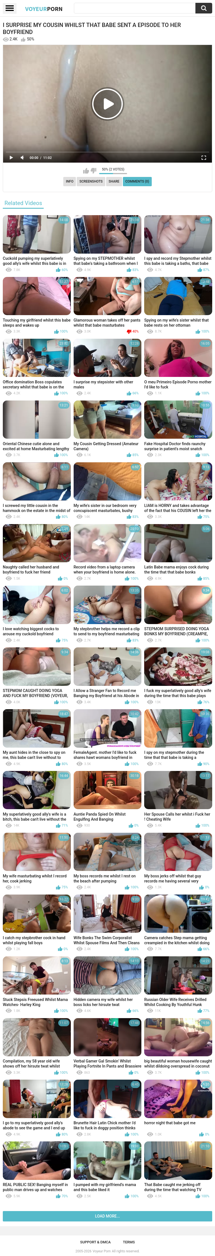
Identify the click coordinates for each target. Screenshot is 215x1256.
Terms (129, 1242)
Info (69, 181)
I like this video (86, 171)
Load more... (107, 1216)
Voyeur (44, 9)
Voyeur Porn (102, 1251)
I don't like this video (93, 171)
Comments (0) (137, 181)
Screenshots (91, 181)
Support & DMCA (95, 1242)
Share (114, 181)
